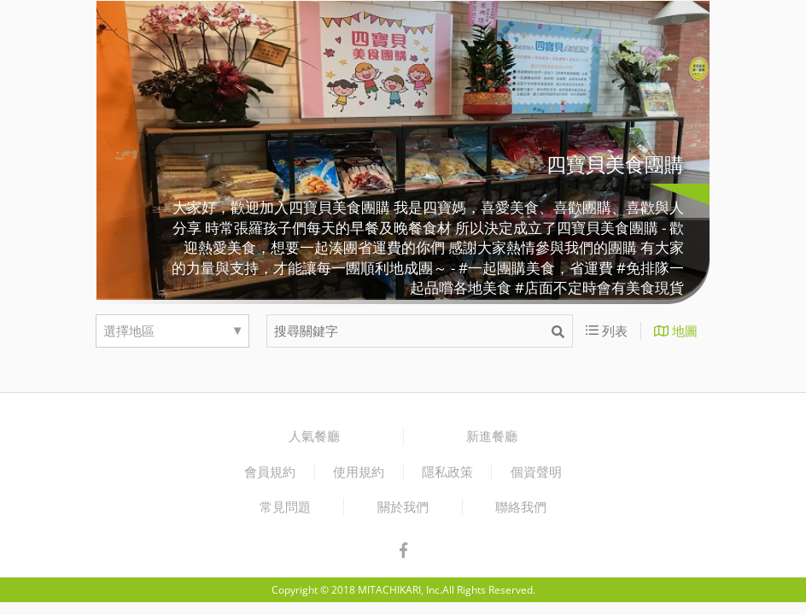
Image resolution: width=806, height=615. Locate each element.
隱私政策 (447, 471)
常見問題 (285, 506)
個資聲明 (536, 471)
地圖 (676, 330)
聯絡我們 (520, 506)
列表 (607, 330)
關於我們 (403, 506)
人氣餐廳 (314, 435)
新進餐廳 (491, 435)
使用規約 (358, 471)
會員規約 (269, 471)
